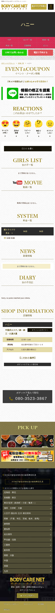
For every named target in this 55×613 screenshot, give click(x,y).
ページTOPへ (28, 590)
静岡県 (7, 522)
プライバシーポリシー (11, 599)
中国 (6, 556)
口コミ (45, 45)
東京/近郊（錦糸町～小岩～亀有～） (20, 502)
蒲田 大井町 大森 (13, 507)
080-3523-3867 (28, 396)
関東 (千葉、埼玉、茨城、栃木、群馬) (21, 517)
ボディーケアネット (8, 63)
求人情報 (41, 599)
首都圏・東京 (10, 497)
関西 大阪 (9, 551)
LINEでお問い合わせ (14, 52)
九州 (6, 566)
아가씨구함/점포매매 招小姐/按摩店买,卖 (27, 482)
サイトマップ (28, 599)
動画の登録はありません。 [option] (27, 203)
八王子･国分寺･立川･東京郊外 (17, 512)
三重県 (7, 541)
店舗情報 (27, 45)
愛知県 (7, 527)
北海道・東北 (10, 492)
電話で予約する (41, 52)
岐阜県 (7, 546)
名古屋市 (8, 531)
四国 (6, 561)
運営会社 (7, 604)
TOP (9, 40)
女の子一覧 (27, 40)
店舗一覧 (21, 63)
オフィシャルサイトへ (40, 330)
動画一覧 (45, 40)
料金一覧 (9, 45)
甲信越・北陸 (10, 536)
